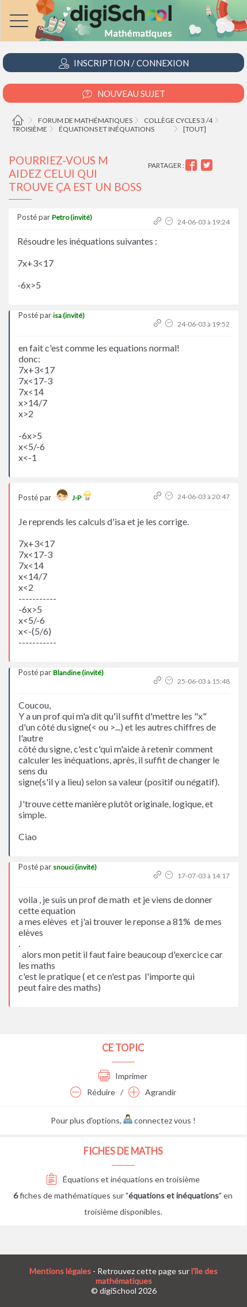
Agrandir (152, 1092)
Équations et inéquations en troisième (123, 1179)
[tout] (194, 129)
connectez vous (157, 1120)
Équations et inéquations (106, 129)
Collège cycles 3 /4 (178, 120)
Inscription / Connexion (124, 63)
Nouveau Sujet (123, 93)
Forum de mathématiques (85, 120)
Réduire (92, 1092)
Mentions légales (60, 1271)
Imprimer (122, 1076)
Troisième (29, 129)
